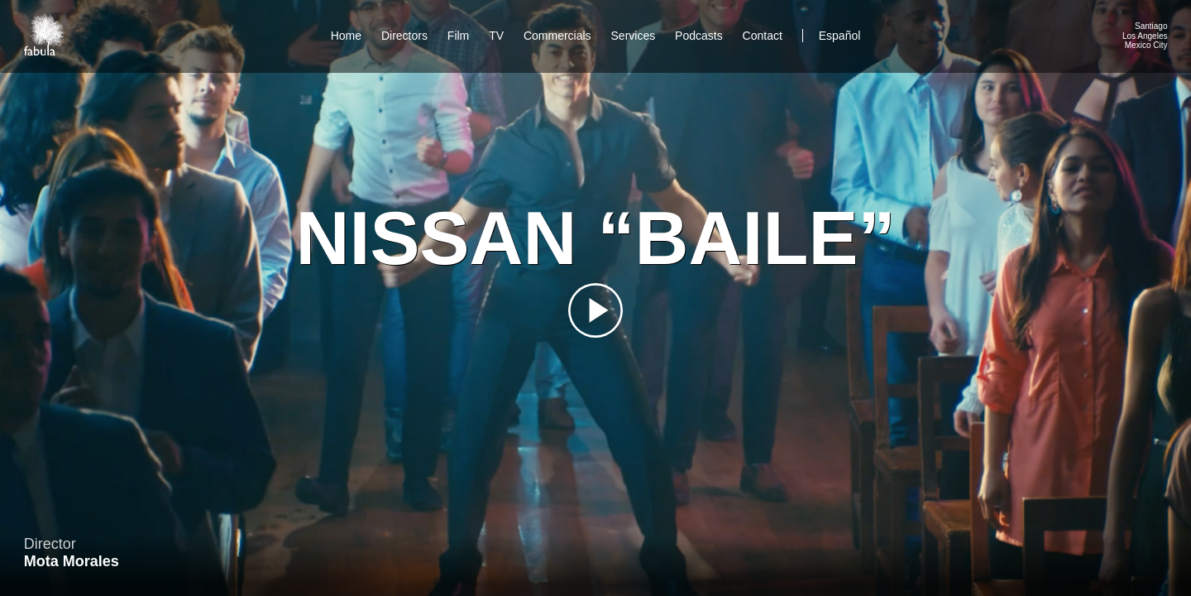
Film (458, 35)
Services (633, 35)
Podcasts (699, 35)
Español (840, 35)
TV (496, 35)
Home (346, 35)
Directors (404, 35)
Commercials (557, 35)
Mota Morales (71, 561)
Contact (764, 35)
